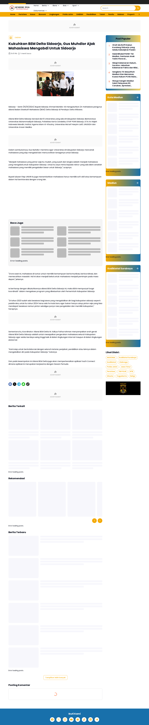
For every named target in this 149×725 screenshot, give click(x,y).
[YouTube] (71, 719)
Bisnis (56, 5)
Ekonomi (42, 14)
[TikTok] (84, 719)
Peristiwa (23, 14)
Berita (45, 5)
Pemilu (111, 14)
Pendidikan (91, 14)
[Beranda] (10, 37)
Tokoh (102, 14)
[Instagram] (65, 719)
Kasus (32, 14)
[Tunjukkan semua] (137, 97)
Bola (66, 5)
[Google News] (77, 719)
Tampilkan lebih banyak (55, 677)
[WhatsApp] (23, 384)
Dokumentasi (40, 10)
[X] (14, 384)
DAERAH (79, 14)
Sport (75, 5)
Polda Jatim (68, 14)
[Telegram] (19, 384)
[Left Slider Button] (94, 520)
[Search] (118, 8)
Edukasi (120, 14)
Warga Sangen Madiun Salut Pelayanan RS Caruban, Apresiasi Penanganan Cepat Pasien (125, 83)
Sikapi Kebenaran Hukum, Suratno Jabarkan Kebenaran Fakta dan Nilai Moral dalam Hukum (124, 65)
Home (36, 5)
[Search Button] (138, 8)
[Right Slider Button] (138, 14)
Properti (131, 14)
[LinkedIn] (90, 719)
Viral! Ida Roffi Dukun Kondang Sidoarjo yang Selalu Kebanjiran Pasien (123, 47)
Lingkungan (54, 14)
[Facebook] (10, 384)
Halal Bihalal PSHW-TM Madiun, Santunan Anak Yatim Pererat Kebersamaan (123, 56)
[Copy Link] (28, 384)
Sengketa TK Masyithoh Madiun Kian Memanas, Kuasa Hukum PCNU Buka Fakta (124, 74)
